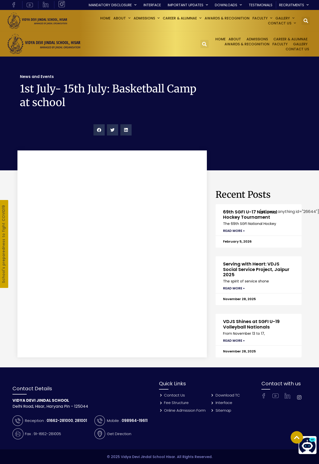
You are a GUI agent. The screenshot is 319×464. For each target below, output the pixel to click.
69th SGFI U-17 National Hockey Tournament (250, 214)
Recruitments (294, 4)
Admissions (147, 18)
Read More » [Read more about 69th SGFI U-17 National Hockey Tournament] (234, 230)
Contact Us (282, 23)
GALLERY (285, 18)
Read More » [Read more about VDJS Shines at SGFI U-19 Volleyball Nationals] (234, 340)
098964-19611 (135, 420)
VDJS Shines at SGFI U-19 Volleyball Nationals (251, 324)
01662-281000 (60, 420)
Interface (152, 4)
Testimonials (260, 4)
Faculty (262, 18)
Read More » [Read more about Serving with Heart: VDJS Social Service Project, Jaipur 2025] (234, 288)
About (122, 18)
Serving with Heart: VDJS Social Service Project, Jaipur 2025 (256, 269)
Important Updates (188, 4)
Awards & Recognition (227, 18)
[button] (306, 21)
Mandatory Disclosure (113, 4)
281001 (81, 420)
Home (105, 18)
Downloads (228, 4)
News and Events (37, 76)
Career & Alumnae (182, 18)
